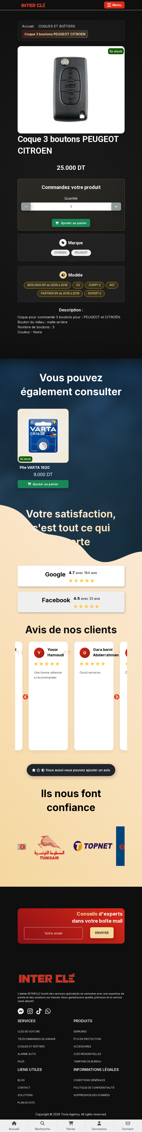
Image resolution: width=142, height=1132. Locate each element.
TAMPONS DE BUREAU (87, 1061)
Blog (21, 1080)
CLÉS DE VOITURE (29, 1031)
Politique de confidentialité (94, 1087)
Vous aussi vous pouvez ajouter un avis (71, 770)
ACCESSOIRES (82, 1046)
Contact (24, 1087)
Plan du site (26, 1102)
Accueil (28, 26)
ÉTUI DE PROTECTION (87, 1039)
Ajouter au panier (71, 223)
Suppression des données (92, 1095)
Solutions (25, 1095)
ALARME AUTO (27, 1053)
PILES (21, 1061)
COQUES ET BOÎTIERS (57, 26)
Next (116, 696)
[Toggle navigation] (114, 5)
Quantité (71, 198)
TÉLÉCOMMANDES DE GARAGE (37, 1039)
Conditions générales (89, 1080)
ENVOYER (102, 932)
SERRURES (80, 1031)
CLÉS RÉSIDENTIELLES (87, 1053)
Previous (25, 696)
